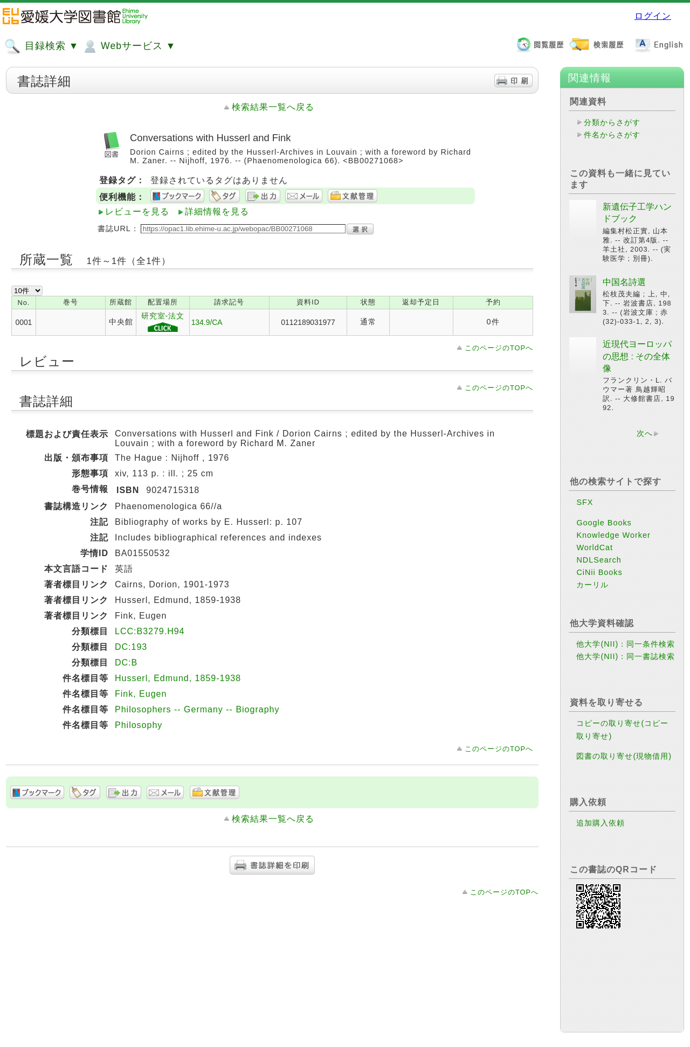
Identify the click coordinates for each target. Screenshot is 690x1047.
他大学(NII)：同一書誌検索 (625, 656)
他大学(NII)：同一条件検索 (625, 644)
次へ (645, 433)
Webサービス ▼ (128, 46)
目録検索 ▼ (41, 46)
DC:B (126, 662)
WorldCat (594, 547)
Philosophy (138, 725)
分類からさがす (612, 122)
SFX (584, 502)
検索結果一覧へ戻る (273, 107)
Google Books (603, 522)
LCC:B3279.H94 (150, 631)
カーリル (592, 584)
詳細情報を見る (217, 211)
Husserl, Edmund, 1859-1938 (178, 678)
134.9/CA (207, 322)
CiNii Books (599, 572)
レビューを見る (137, 211)
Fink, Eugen (141, 693)
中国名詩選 (624, 282)
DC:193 (131, 646)
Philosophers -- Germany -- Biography (197, 709)
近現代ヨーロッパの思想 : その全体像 (637, 356)
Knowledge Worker (613, 535)
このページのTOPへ (499, 348)
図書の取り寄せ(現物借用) (624, 756)
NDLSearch (598, 560)
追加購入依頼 (600, 823)
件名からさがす (612, 134)
